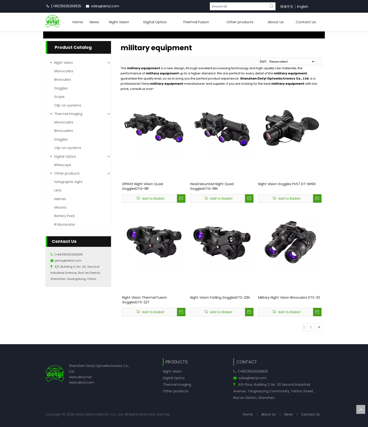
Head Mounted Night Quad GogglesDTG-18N (212, 186)
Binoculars (62, 79)
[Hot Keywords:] (271, 6)
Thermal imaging (68, 113)
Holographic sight (68, 181)
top (360, 409)
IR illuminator (64, 224)
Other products (67, 173)
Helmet (60, 199)
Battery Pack (64, 216)
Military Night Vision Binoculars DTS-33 (289, 297)
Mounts (60, 207)
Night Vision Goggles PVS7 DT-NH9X (287, 184)
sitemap (163, 414)
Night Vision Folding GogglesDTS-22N (220, 297)
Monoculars (63, 71)
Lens (57, 190)
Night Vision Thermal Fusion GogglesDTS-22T (144, 300)
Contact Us (310, 414)
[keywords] (239, 6)
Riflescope (62, 165)
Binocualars (63, 130)
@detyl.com (109, 6)
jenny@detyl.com (68, 260)
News (288, 414)
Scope (59, 96)
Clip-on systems (67, 105)
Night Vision (63, 62)
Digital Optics (65, 156)
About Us (268, 414)
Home (248, 414)
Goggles (61, 88)
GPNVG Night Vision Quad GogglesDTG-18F (142, 186)
